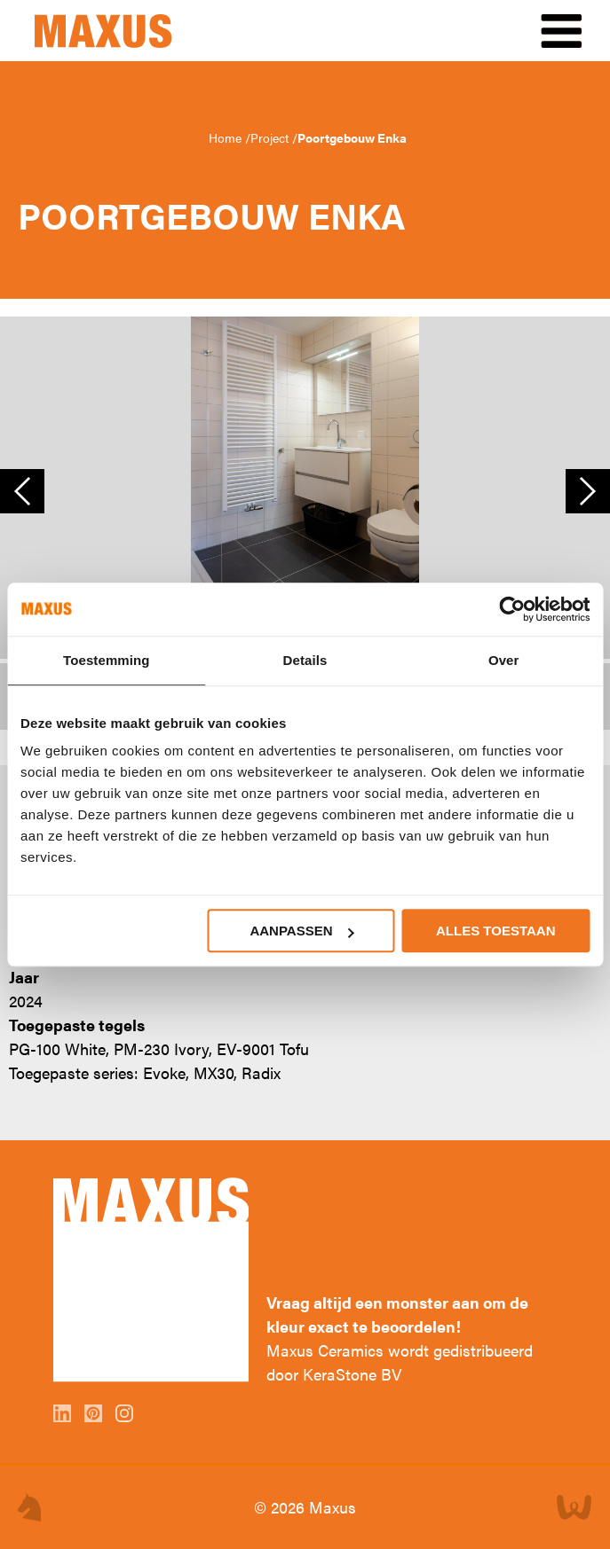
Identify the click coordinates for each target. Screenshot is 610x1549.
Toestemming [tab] (106, 660)
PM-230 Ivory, (163, 1048)
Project (271, 137)
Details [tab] (305, 660)
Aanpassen (301, 930)
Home (227, 137)
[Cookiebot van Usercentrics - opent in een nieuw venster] (512, 609)
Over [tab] (503, 660)
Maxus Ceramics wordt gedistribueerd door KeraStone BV (399, 1362)
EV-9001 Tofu (263, 1048)
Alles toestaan (495, 930)
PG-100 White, (59, 1048)
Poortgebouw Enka (352, 137)
